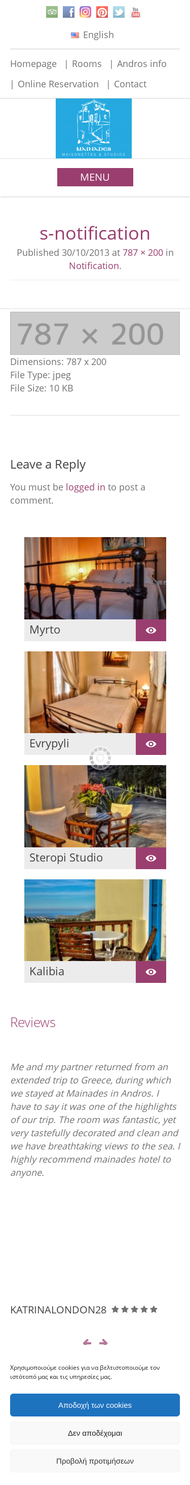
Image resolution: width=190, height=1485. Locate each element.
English (92, 34)
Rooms (87, 63)
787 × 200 (143, 252)
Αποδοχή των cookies (95, 1405)
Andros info (142, 63)
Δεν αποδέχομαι (95, 1433)
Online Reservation (58, 84)
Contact (130, 84)
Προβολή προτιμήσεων (95, 1461)
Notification (94, 265)
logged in (85, 487)
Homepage (33, 63)
